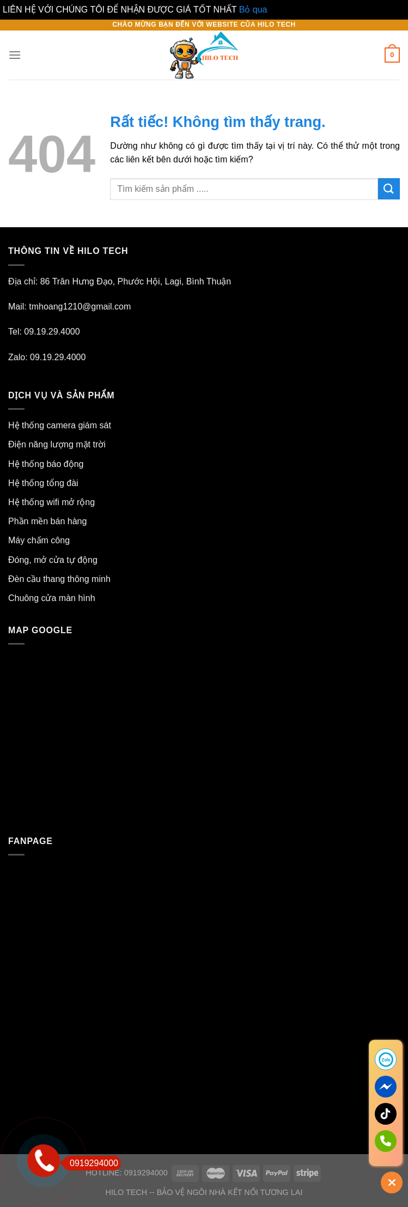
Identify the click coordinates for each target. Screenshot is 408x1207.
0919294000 (90, 1163)
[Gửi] (389, 188)
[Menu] (14, 54)
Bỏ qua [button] (253, 9)
